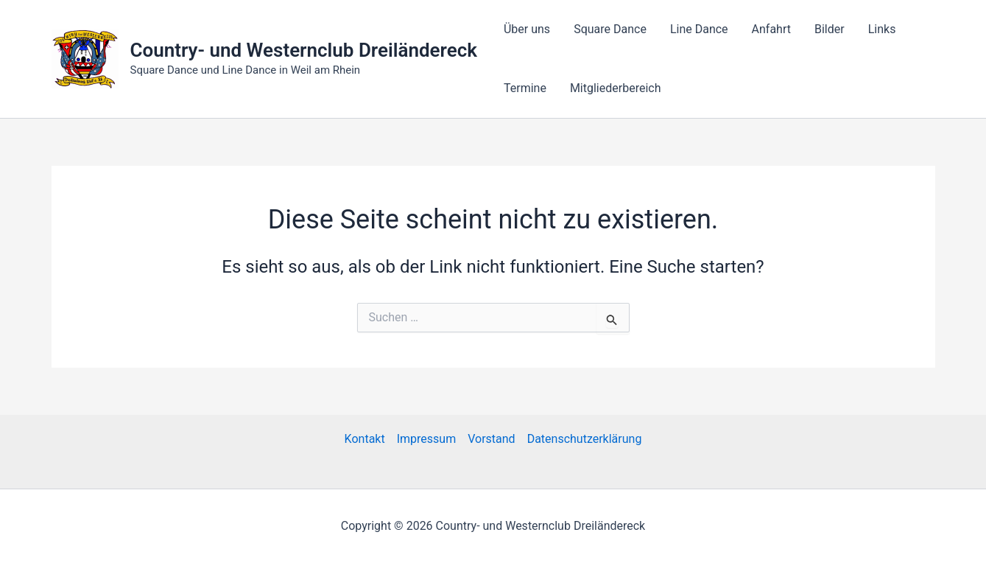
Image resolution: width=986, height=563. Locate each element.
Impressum (427, 439)
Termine (525, 88)
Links (882, 29)
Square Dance (610, 29)
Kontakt (365, 439)
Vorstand (491, 439)
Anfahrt (771, 29)
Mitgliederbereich (615, 88)
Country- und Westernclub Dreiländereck (303, 50)
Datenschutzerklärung (584, 439)
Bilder (829, 29)
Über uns (527, 29)
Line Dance (699, 29)
